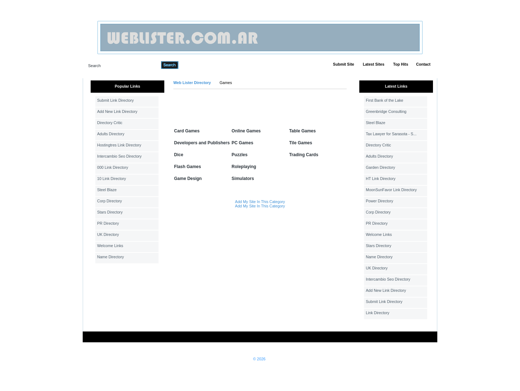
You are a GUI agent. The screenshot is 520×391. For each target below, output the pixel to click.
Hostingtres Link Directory (119, 145)
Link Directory (377, 313)
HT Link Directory (380, 178)
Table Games (302, 130)
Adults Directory (110, 134)
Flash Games (187, 166)
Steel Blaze (107, 190)
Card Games (187, 130)
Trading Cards (303, 154)
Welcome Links (110, 245)
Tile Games (300, 142)
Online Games (246, 130)
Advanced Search (197, 65)
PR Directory (108, 223)
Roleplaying (243, 166)
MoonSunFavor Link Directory (391, 190)
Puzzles (239, 154)
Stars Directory (109, 212)
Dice (178, 154)
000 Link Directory (112, 167)
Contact (423, 64)
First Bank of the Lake (384, 100)
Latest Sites (374, 64)
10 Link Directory (111, 178)
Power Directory (379, 201)
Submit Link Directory (115, 100)
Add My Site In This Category (260, 201)
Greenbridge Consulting (386, 111)
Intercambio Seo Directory (119, 156)
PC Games (242, 142)
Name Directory (110, 257)
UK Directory (108, 234)
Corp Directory (109, 201)
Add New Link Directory (117, 111)
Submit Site (343, 64)
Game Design (188, 178)
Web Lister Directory (192, 82)
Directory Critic (109, 122)
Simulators (242, 178)
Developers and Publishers (202, 142)
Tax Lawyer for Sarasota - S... (391, 134)
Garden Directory (380, 167)
